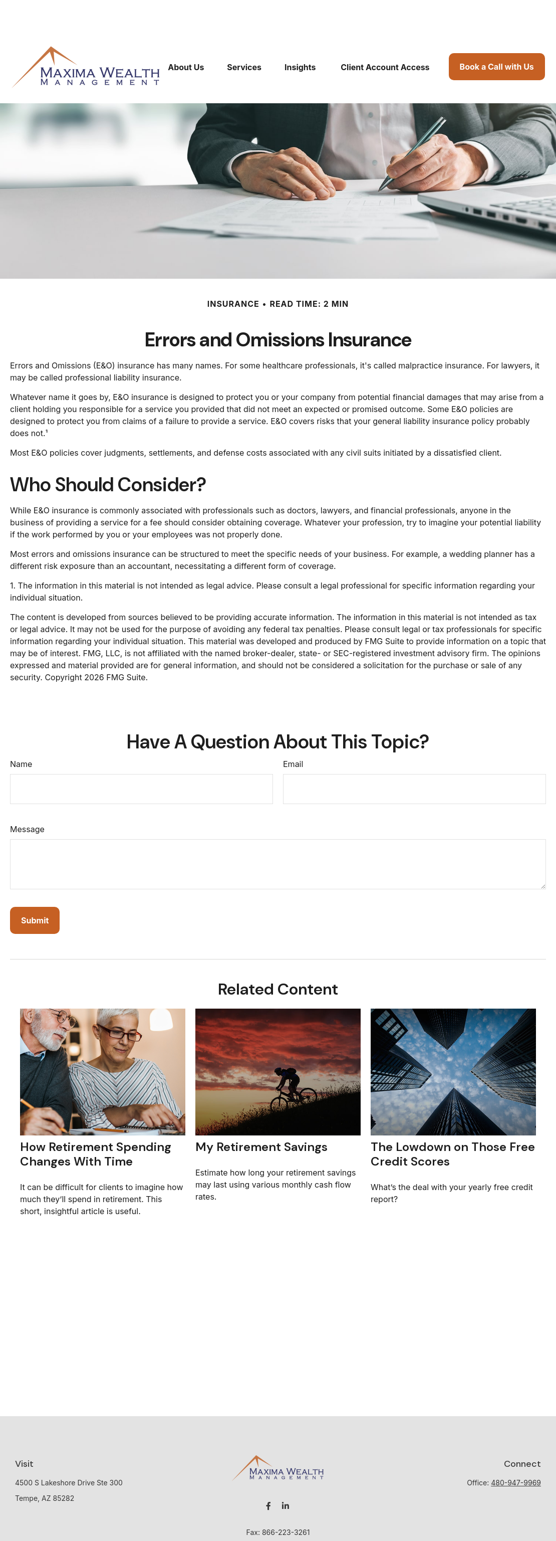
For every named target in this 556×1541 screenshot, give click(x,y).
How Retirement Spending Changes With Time (95, 1124)
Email (293, 734)
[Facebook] (268, 1476)
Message (27, 799)
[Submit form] (35, 890)
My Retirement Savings (261, 1116)
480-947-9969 (516, 1452)
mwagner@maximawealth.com (278, 1519)
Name (21, 734)
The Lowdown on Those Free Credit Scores (453, 1124)
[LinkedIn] (286, 1476)
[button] (186, 36)
